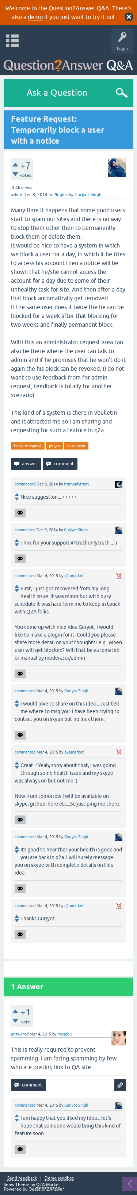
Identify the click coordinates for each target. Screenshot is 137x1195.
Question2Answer (46, 1189)
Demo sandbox (59, 1178)
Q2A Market (48, 1184)
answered (19, 1034)
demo (35, 17)
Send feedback (22, 1178)
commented (25, 484)
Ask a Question (57, 93)
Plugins (60, 194)
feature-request (28, 445)
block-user (76, 445)
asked (16, 194)
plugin (54, 445)
